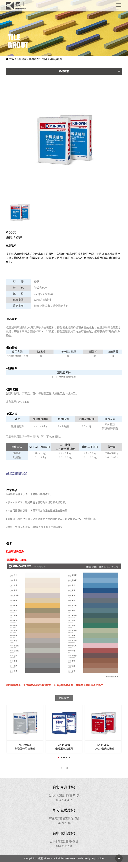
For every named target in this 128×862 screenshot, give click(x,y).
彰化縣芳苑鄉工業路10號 (64, 818)
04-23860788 (64, 846)
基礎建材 (21, 59)
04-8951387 (64, 823)
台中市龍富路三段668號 (64, 841)
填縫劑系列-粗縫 (38, 59)
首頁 (10, 59)
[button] (58, 757)
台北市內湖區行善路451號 (64, 795)
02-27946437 (64, 800)
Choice (100, 858)
